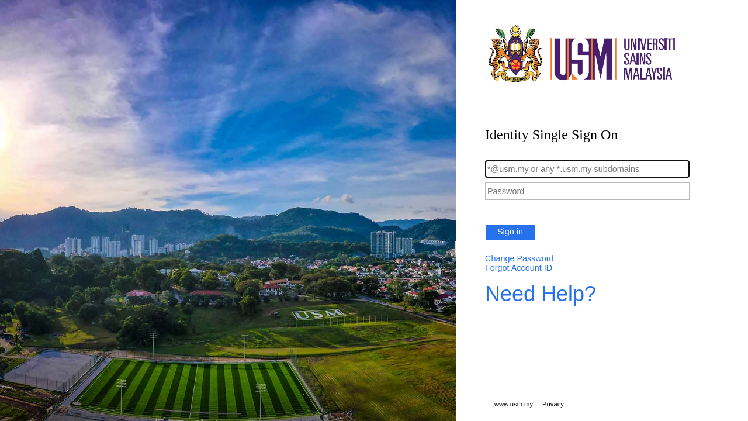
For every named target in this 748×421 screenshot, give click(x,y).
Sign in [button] (510, 231)
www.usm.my (513, 404)
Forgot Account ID (518, 267)
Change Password (519, 258)
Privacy (553, 404)
